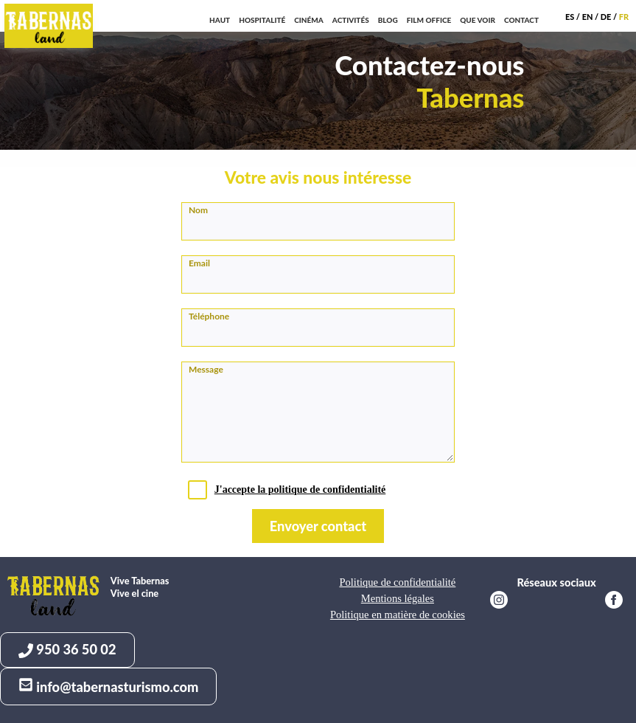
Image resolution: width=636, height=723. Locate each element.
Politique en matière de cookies (397, 614)
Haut (219, 19)
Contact (521, 19)
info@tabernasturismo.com (108, 686)
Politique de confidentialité (397, 582)
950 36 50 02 (67, 649)
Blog (388, 19)
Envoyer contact (318, 526)
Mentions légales (397, 598)
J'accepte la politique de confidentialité (300, 489)
